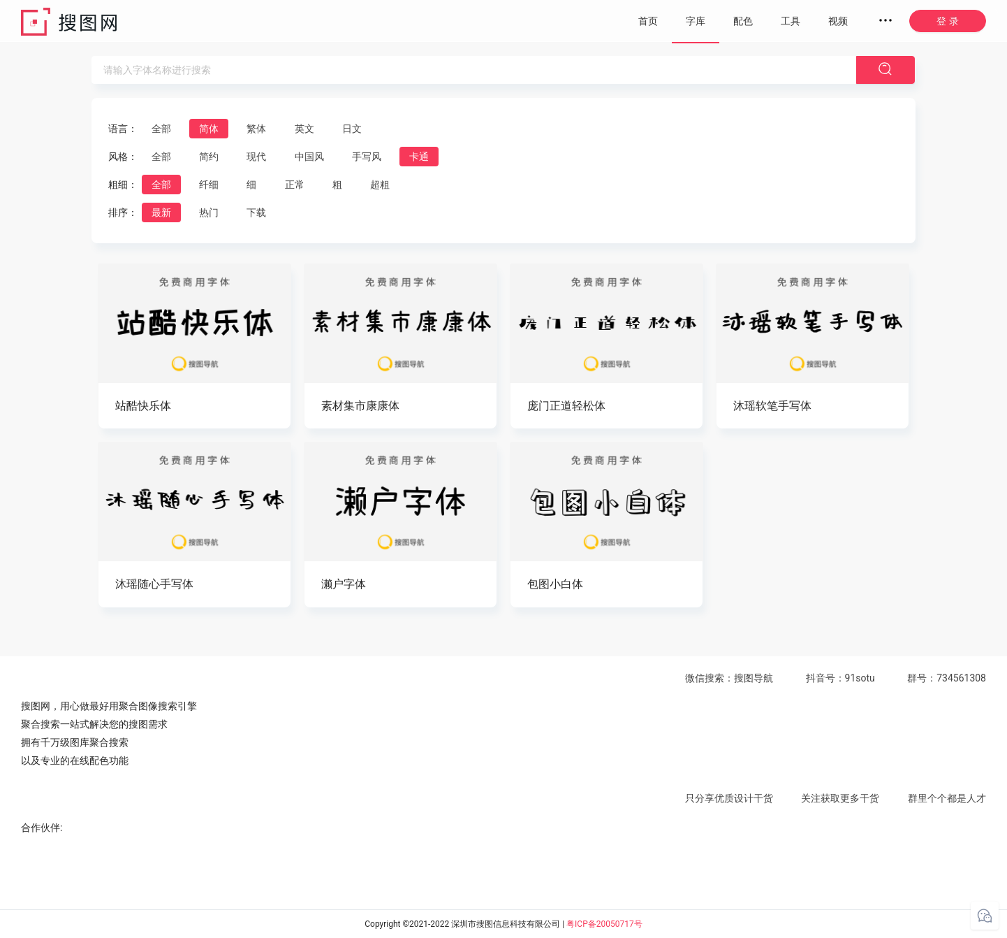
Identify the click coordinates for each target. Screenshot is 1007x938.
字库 (695, 21)
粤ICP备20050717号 (604, 924)
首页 (648, 21)
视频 (838, 21)
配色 (743, 21)
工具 (790, 21)
